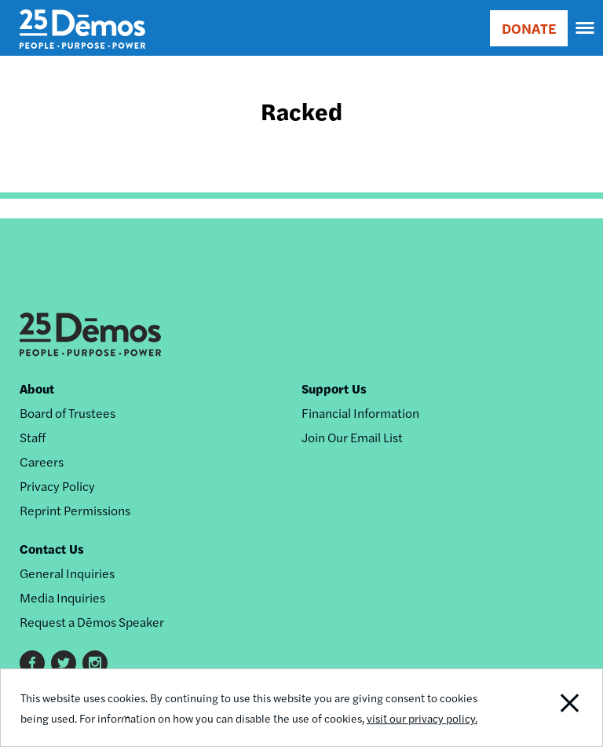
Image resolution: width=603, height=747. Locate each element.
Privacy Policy (57, 486)
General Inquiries (67, 573)
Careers (42, 461)
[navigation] (585, 28)
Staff (33, 437)
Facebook (32, 663)
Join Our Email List (352, 437)
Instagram (95, 663)
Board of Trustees (67, 413)
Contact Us (52, 549)
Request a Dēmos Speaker (92, 622)
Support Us (334, 388)
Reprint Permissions (75, 510)
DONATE (529, 28)
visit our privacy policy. (422, 718)
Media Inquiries (62, 597)
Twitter (63, 663)
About (37, 388)
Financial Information (360, 413)
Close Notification (544, 707)
